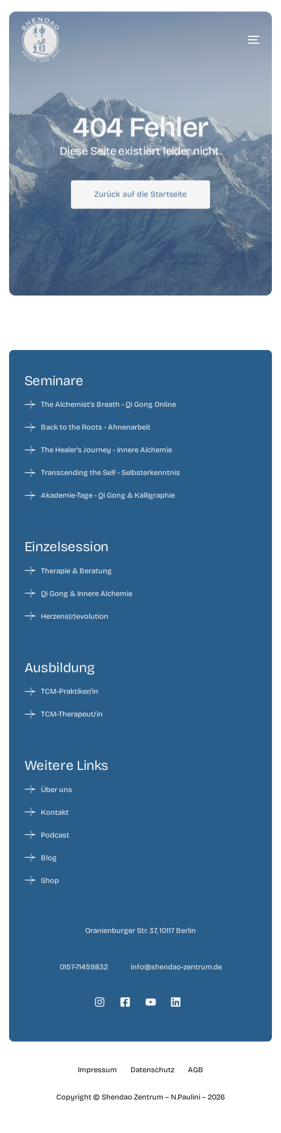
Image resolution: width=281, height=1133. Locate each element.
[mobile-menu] (236, 40)
